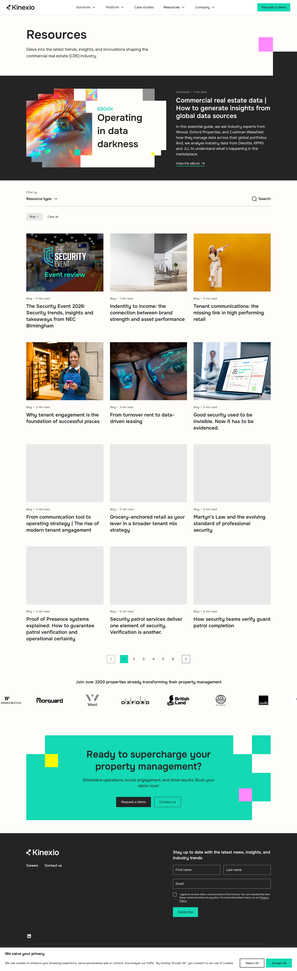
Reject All (252, 963)
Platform (115, 7)
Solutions (86, 7)
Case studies (144, 7)
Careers (32, 865)
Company (205, 7)
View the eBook (190, 163)
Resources (174, 7)
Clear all (53, 217)
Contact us (53, 865)
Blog (35, 216)
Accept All (279, 963)
